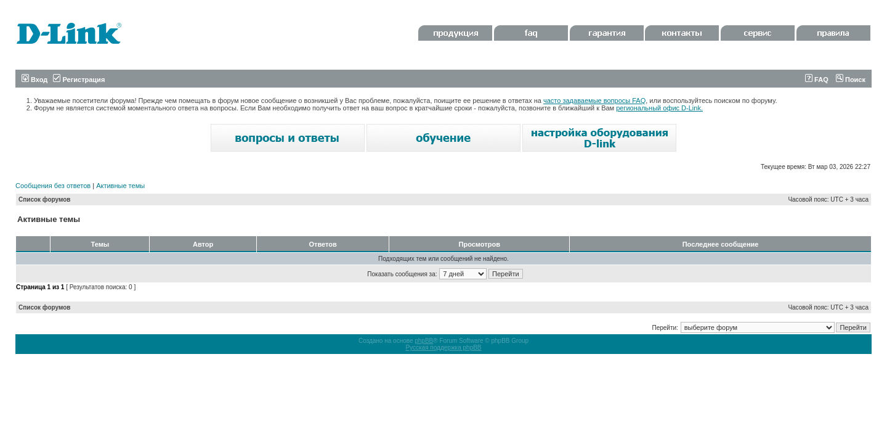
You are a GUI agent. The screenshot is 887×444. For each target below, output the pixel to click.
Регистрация (79, 79)
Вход (34, 79)
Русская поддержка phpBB (443, 347)
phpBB (424, 340)
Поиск (850, 79)
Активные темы (120, 185)
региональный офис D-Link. (659, 108)
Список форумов (44, 199)
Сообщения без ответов (53, 185)
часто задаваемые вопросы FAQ (594, 100)
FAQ (816, 79)
